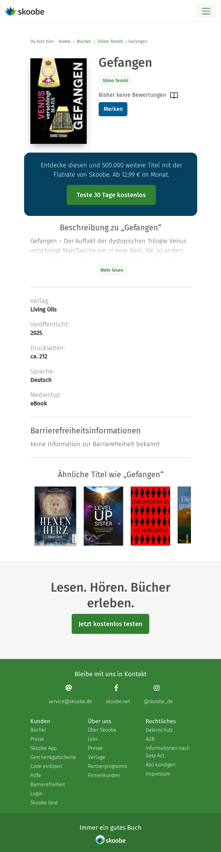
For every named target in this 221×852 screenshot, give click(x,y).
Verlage (96, 757)
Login (36, 794)
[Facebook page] (118, 694)
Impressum (158, 774)
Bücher (84, 41)
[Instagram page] (158, 694)
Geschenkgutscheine (52, 757)
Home (64, 41)
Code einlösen (46, 766)
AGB (150, 739)
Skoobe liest (44, 803)
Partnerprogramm (107, 766)
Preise (37, 739)
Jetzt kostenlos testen (110, 624)
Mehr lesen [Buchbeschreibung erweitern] (111, 270)
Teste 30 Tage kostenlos (111, 195)
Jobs (92, 739)
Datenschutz (159, 730)
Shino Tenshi (110, 41)
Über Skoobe (102, 730)
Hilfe (35, 775)
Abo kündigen (161, 765)
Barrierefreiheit (47, 784)
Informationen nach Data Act (168, 752)
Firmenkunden (104, 775)
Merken (113, 109)
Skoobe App (43, 748)
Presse (95, 748)
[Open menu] (206, 11)
